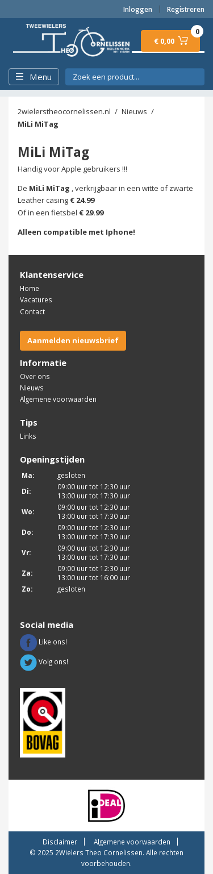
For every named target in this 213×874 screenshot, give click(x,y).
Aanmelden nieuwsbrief (73, 340)
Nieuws (134, 111)
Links (28, 435)
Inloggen (137, 9)
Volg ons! (44, 661)
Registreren (185, 9)
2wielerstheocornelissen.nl (64, 111)
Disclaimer (60, 841)
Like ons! (43, 641)
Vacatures (36, 299)
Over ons (35, 376)
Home (29, 288)
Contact (32, 311)
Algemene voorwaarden (58, 398)
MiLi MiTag (38, 124)
